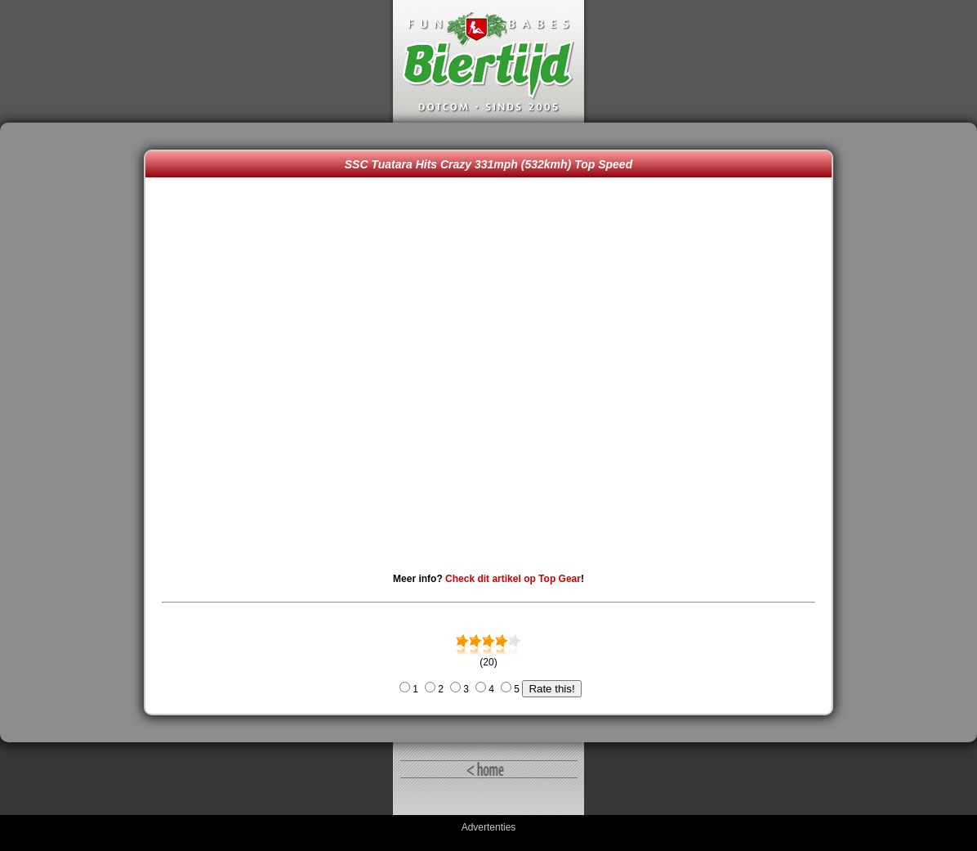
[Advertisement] (76, 432)
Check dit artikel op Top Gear (513, 579)
